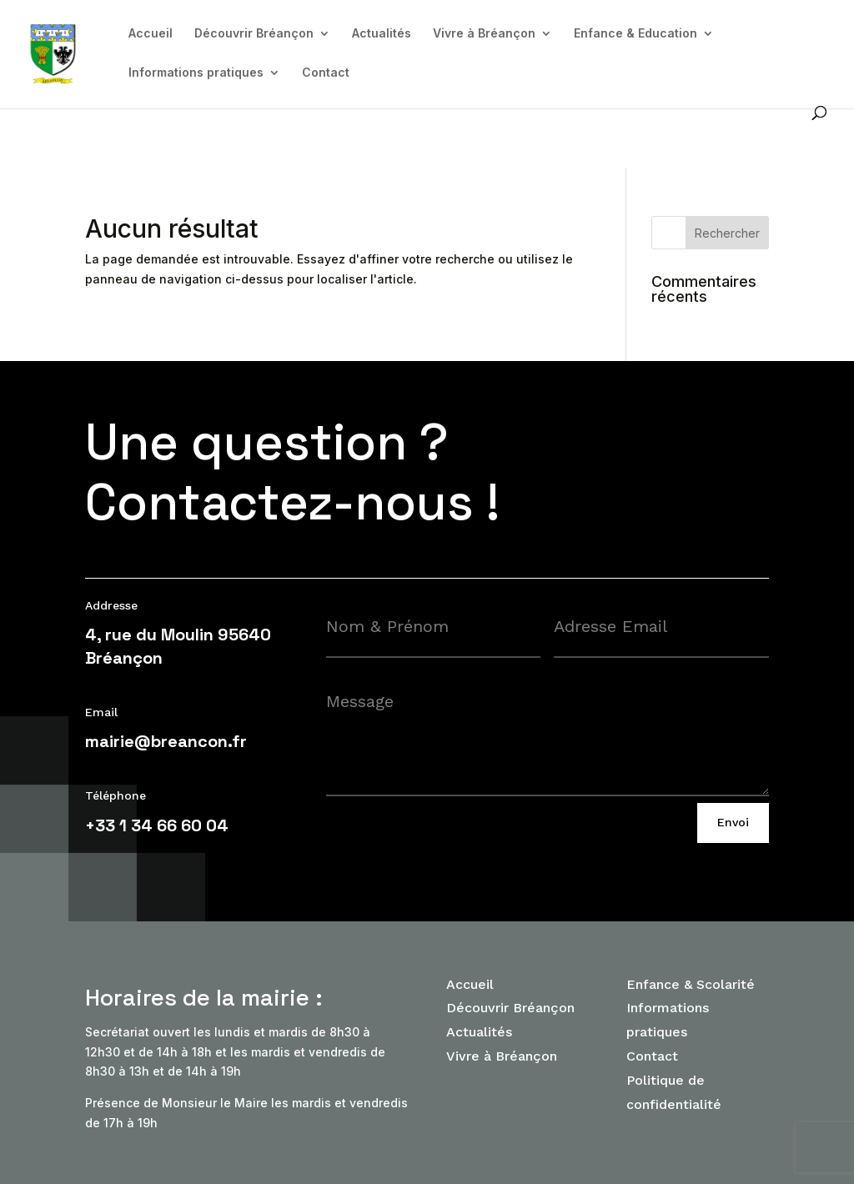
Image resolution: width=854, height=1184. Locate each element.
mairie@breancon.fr (166, 741)
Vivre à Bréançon (484, 34)
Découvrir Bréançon (254, 34)
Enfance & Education (635, 34)
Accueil (150, 34)
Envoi (733, 822)
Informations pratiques (196, 73)
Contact (325, 73)
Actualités (381, 34)
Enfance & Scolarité (690, 984)
